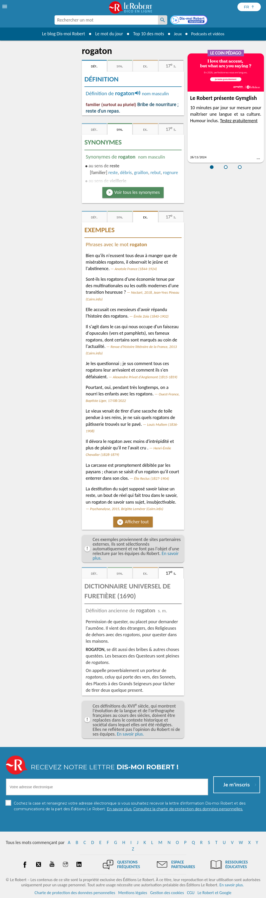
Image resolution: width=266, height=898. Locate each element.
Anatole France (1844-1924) (136, 268)
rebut (155, 172)
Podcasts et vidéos (208, 34)
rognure (170, 172)
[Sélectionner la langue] (249, 7)
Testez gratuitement (239, 121)
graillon (141, 172)
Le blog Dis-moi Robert (61, 34)
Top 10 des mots (146, 34)
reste (113, 172)
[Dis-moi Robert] (189, 20)
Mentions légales (132, 892)
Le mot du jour (107, 34)
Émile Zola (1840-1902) (151, 316)
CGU (191, 892)
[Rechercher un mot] (162, 20)
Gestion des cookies (167, 892)
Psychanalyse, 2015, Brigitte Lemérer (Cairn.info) (126, 508)
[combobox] (106, 20)
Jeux (176, 34)
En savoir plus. (130, 734)
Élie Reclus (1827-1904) (151, 478)
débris (126, 172)
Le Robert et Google (214, 892)
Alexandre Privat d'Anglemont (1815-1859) (145, 377)
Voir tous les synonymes (137, 192)
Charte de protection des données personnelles (75, 892)
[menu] (5, 6)
